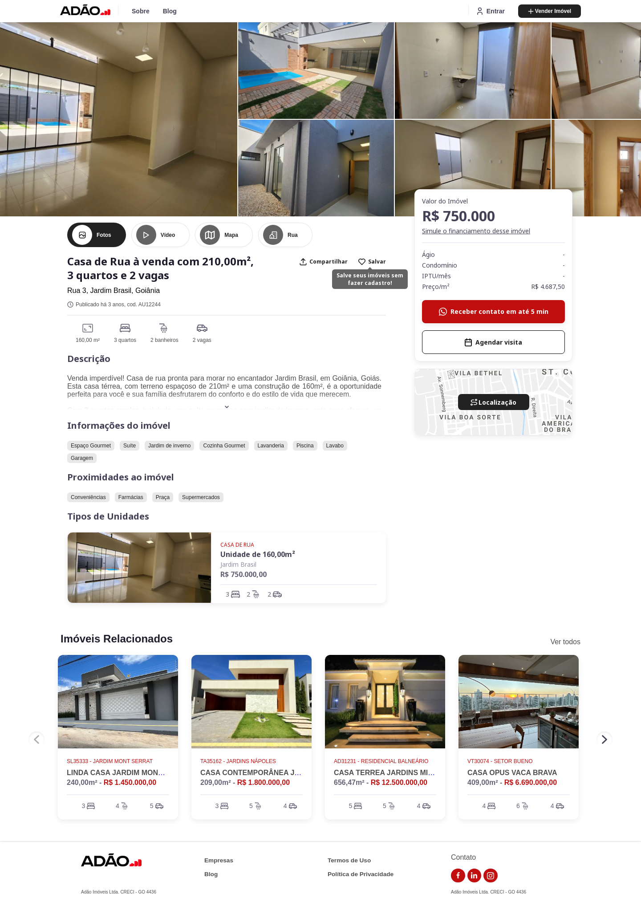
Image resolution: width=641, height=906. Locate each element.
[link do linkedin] (474, 876)
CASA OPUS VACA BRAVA (512, 772)
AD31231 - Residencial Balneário (382, 761)
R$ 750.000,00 (243, 574)
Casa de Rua (237, 544)
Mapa (231, 235)
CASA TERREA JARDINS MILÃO (388, 772)
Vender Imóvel (549, 11)
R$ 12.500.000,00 (399, 782)
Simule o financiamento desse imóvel (476, 231)
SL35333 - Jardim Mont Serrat (110, 761)
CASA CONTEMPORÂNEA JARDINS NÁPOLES (279, 772)
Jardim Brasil (238, 564)
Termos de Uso (349, 860)
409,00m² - (512, 782)
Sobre (141, 11)
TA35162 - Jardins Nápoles (238, 761)
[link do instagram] (490, 876)
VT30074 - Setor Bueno (500, 761)
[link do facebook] (458, 876)
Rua (293, 235)
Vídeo (168, 235)
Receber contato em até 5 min (493, 311)
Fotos (104, 235)
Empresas (218, 860)
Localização (493, 402)
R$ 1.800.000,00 (263, 782)
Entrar (490, 11)
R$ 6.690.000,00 (530, 782)
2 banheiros (164, 340)
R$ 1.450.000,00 (130, 782)
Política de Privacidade (361, 874)
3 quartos (125, 340)
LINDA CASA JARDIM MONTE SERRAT (132, 772)
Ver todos (565, 642)
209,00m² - (245, 782)
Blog (170, 11)
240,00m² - (111, 782)
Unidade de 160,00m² (257, 554)
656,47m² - (380, 782)
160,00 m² (88, 340)
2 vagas (202, 340)
